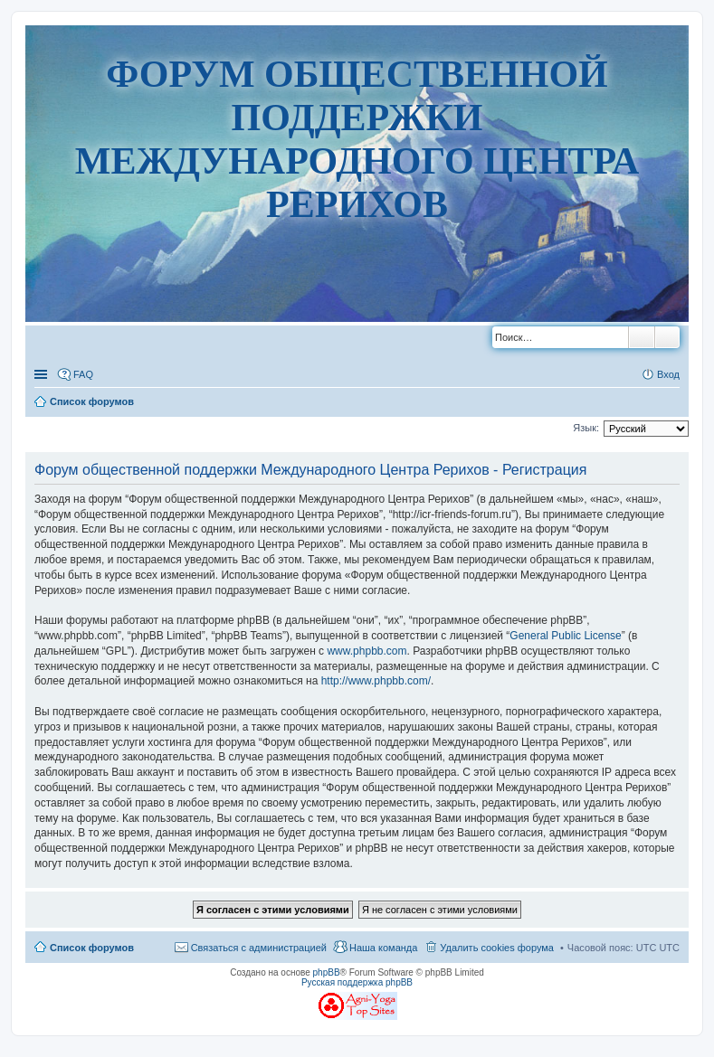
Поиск (641, 337)
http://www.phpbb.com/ (376, 681)
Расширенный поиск (667, 337)
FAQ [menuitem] (83, 374)
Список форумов (92, 947)
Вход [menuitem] (668, 374)
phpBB (326, 972)
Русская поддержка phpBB (357, 982)
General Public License (565, 635)
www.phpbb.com (366, 651)
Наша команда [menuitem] (383, 947)
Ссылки (42, 374)
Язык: (586, 427)
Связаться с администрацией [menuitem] (259, 947)
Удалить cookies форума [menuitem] (497, 947)
